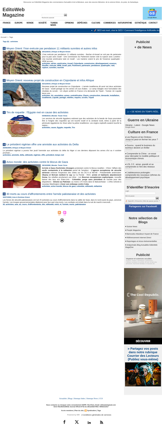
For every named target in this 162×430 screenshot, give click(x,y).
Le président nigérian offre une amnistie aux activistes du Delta (48, 144)
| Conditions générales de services (94, 414)
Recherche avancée (48, 17)
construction (91, 95)
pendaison (85, 65)
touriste (45, 67)
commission (86, 63)
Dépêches (82, 23)
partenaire (76, 65)
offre (41, 155)
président (47, 155)
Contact (153, 23)
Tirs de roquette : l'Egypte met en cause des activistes (42, 112)
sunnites (113, 65)
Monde (30, 23)
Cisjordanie (76, 63)
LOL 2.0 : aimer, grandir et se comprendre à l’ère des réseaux (139, 164)
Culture (96, 23)
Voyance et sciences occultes (137, 258)
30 (4, 208)
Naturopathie (125, 23)
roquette (65, 127)
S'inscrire (137, 199)
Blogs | (70, 398)
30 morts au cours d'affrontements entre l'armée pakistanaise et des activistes (58, 195)
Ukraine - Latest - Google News (139, 124)
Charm (82, 95)
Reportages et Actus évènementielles (143, 241)
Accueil (3, 37)
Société (42, 23)
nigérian (35, 155)
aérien (52, 63)
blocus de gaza (67, 188)
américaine (60, 63)
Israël (56, 65)
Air (51, 95)
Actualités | (64, 398)
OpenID (130, 199)
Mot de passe (129, 194)
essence (108, 63)
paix (60, 65)
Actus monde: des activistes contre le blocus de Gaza (42, 161)
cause (52, 127)
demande (100, 95)
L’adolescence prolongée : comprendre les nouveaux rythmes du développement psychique (142, 173)
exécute (45, 65)
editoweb (27, 155)
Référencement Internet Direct (140, 237)
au (19, 208)
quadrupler (94, 65)
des (41, 208)
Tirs (71, 127)
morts (67, 208)
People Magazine (134, 227)
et (57, 208)
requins (75, 97)
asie (15, 208)
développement (98, 63)
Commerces (109, 23)
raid (101, 65)
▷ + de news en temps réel (143, 111)
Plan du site (79, 410)
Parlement (67, 65)
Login (127, 189)
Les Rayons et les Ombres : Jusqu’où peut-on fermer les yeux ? (142, 137)
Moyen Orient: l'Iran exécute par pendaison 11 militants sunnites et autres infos (59, 48)
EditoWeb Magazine (14, 12)
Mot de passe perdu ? (149, 199)
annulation (58, 95)
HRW (51, 65)
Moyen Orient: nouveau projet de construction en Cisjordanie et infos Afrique (57, 80)
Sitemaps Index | (80, 398)
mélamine (94, 188)
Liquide (54, 97)
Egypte (59, 127)
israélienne (46, 97)
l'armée (61, 208)
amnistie (14, 155)
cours (23, 208)
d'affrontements (32, 208)
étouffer (115, 63)
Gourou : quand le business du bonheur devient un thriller (139, 145)
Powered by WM (73, 414)
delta (21, 155)
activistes (45, 63)
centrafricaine (73, 95)
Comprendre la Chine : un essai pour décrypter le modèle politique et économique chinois (142, 154)
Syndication (91, 410)
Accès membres (67, 410)
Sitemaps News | (92, 398)
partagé (61, 97)
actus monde (55, 188)
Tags (11, 37)
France (7, 23)
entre (53, 208)
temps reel (56, 155)
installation (109, 95)
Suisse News (132, 224)
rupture (106, 65)
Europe (19, 23)
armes (65, 95)
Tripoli (88, 97)
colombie (77, 188)
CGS (100, 398)
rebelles (68, 97)
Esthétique (140, 23)
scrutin (82, 97)
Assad (68, 63)
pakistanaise (76, 208)
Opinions (69, 23)
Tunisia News (54, 24)
